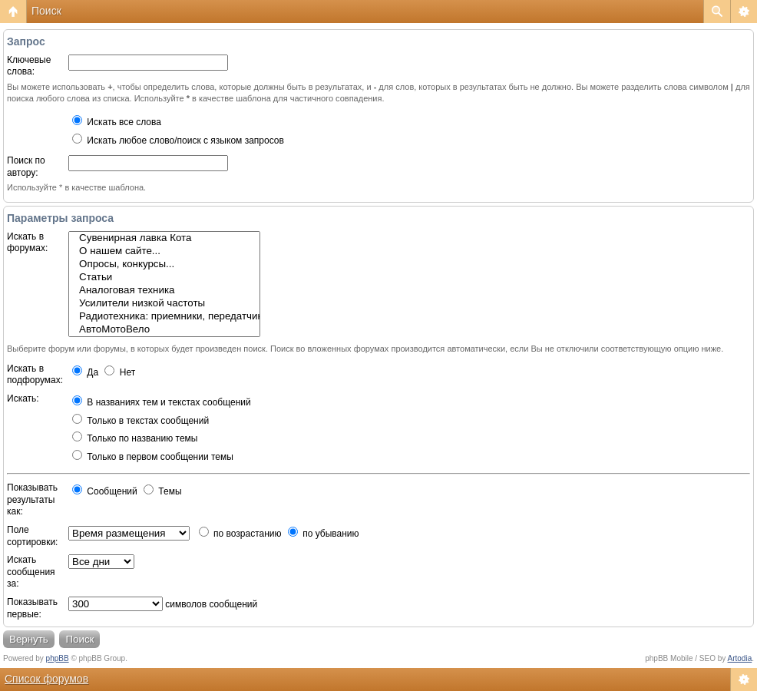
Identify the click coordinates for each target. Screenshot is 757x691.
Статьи (164, 277)
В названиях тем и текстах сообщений (161, 402)
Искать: (23, 398)
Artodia (740, 658)
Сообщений (104, 491)
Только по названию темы (134, 438)
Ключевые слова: (29, 66)
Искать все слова (116, 122)
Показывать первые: (32, 608)
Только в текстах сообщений (140, 420)
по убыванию (323, 533)
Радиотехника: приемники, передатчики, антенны (164, 316)
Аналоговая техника (164, 290)
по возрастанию (240, 533)
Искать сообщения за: (31, 571)
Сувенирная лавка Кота (164, 238)
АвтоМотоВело (164, 329)
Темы (163, 491)
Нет (119, 372)
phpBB (57, 658)
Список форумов (46, 679)
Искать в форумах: (27, 242)
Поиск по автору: (26, 166)
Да (85, 372)
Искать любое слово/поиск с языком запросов (178, 140)
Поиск (46, 11)
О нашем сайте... (164, 251)
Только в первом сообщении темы (152, 456)
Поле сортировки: (32, 535)
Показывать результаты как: (32, 499)
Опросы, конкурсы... (164, 264)
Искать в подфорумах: (35, 374)
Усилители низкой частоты (164, 303)
